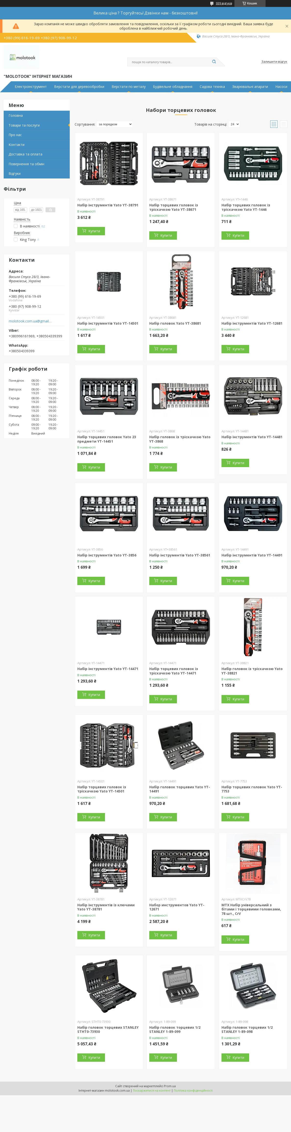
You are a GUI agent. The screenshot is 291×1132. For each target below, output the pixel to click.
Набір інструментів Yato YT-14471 (107, 668)
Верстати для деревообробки (79, 86)
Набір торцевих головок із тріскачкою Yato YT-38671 (173, 207)
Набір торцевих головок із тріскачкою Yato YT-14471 (173, 670)
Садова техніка (212, 86)
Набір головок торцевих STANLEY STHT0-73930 (108, 1029)
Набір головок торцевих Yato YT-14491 (179, 789)
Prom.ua (170, 1086)
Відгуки (15, 173)
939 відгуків (224, 3)
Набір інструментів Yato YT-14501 (107, 323)
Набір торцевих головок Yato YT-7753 (251, 789)
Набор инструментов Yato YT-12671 (176, 907)
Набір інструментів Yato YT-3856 (106, 555)
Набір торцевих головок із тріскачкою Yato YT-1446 (245, 207)
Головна (16, 115)
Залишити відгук (274, 61)
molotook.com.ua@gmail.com (30, 321)
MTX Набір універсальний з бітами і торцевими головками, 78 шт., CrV (251, 909)
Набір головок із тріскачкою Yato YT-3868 (179, 439)
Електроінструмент (31, 86)
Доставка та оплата (25, 154)
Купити (94, 231)
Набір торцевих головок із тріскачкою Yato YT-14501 (101, 789)
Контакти (16, 144)
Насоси (281, 86)
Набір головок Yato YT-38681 (175, 323)
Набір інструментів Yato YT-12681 (251, 323)
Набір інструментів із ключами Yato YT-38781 (106, 907)
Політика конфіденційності (193, 1090)
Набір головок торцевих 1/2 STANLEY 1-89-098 (247, 1029)
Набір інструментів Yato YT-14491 (251, 555)
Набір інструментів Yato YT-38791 (107, 205)
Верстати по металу (129, 86)
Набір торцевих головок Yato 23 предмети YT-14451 (106, 439)
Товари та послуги (24, 125)
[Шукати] (214, 62)
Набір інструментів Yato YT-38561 (179, 555)
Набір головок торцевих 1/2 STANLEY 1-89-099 (174, 1029)
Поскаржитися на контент (152, 1090)
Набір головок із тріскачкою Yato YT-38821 (252, 670)
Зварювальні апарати (250, 86)
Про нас (15, 134)
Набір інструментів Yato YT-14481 (251, 437)
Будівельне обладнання (172, 86)
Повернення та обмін (26, 164)
